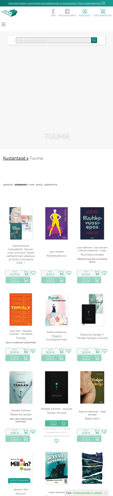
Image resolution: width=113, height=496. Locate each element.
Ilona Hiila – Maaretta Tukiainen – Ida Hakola (20, 308)
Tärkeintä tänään (21, 390)
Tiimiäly (21, 314)
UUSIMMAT (21, 160)
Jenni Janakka (56, 227)
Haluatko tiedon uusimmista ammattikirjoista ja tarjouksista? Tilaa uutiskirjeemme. (54, 3)
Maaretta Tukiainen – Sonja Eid (56, 384)
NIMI (31, 160)
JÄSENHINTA (50, 160)
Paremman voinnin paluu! (56, 476)
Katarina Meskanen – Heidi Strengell (92, 389)
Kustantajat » (16, 134)
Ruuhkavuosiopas (92, 230)
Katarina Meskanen (56, 308)
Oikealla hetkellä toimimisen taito (21, 475)
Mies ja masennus (56, 472)
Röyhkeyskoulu (57, 231)
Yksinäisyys (92, 474)
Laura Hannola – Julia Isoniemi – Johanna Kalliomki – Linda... (92, 225)
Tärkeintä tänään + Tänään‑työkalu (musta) (92, 312)
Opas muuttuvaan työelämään (20, 318)
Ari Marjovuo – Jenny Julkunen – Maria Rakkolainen (92, 468)
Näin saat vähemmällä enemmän (21, 396)
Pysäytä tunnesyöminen (56, 313)
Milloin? (21, 469)
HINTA (39, 160)
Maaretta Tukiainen (21, 386)
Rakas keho (92, 394)
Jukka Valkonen (56, 468)
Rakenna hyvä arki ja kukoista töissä (92, 236)
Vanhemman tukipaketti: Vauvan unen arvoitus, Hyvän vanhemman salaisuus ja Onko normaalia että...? (20, 230)
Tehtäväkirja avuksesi (92, 478)
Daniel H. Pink (21, 465)
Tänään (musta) (56, 388)
